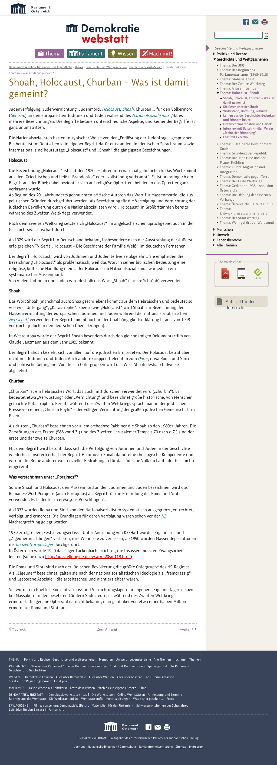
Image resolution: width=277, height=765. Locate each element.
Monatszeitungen (118, 699)
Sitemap (181, 746)
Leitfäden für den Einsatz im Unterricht (36, 709)
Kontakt (256, 21)
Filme (142, 688)
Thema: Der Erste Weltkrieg (241, 181)
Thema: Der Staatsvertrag (239, 218)
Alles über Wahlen (101, 677)
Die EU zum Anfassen (159, 677)
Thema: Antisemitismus (238, 88)
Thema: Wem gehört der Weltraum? (247, 222)
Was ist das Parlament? (47, 666)
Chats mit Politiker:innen (127, 666)
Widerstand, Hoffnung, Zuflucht (245, 111)
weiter (185, 629)
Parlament (91, 54)
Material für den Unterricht (240, 303)
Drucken (264, 21)
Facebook (247, 21)
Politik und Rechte (232, 54)
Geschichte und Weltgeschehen (106, 67)
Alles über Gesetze (129, 677)
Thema (53, 54)
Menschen (225, 229)
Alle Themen (227, 245)
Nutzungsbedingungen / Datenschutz (112, 746)
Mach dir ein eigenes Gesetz (117, 688)
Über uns (79, 746)
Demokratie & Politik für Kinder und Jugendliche (40, 67)
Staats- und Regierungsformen (30, 681)
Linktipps (60, 681)
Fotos (170, 699)
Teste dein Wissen (82, 688)
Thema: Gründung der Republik (243, 153)
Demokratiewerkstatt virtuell (68, 695)
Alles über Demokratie (71, 677)
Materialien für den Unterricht (113, 705)
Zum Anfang (107, 629)
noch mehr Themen (187, 659)
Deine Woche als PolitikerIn (48, 688)
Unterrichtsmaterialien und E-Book (247, 124)
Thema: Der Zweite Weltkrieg (242, 84)
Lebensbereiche (229, 240)
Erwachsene (18, 705)
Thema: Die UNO (232, 65)
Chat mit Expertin (235, 137)
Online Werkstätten (131, 695)
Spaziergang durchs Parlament (168, 666)
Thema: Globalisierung (237, 79)
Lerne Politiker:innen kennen (87, 666)
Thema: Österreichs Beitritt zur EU (246, 204)
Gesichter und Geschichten (27, 670)
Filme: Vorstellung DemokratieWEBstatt (61, 705)
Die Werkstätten (103, 695)
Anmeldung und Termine (165, 695)
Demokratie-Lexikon (39, 677)
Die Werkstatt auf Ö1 (63, 699)
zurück (20, 629)
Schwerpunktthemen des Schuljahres (162, 705)
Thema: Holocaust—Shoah (145, 67)
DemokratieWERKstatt (26, 695)
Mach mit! (160, 54)
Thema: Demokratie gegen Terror (245, 176)
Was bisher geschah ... (148, 699)
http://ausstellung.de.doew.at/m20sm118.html (88, 556)
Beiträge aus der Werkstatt (28, 699)
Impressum (196, 746)
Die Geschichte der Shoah (240, 107)
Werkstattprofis (92, 699)
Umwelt (223, 235)
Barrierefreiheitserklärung (155, 746)
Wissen (126, 54)
